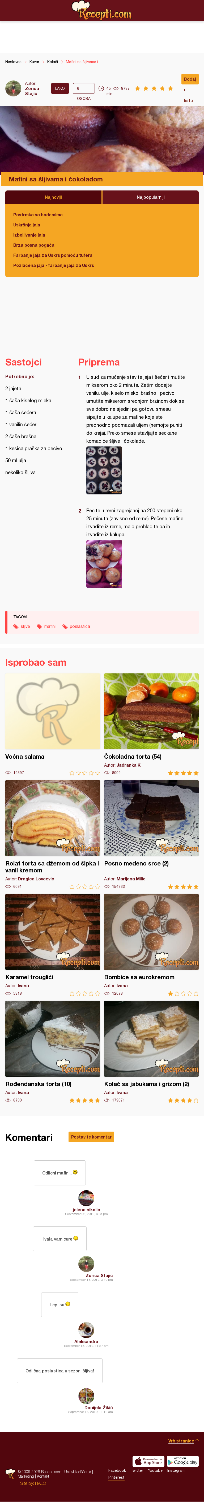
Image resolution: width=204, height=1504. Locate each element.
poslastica (80, 626)
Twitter (137, 1473)
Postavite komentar (91, 1136)
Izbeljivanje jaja (29, 234)
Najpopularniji (151, 197)
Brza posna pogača (33, 244)
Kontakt (43, 1478)
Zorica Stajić (32, 91)
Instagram (176, 1473)
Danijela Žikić (98, 1409)
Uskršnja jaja (26, 224)
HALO (40, 1485)
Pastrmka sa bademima (38, 214)
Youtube (155, 1473)
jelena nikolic (86, 1210)
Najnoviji (53, 197)
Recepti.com (102, 10)
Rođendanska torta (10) (52, 1052)
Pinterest (116, 1480)
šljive (25, 626)
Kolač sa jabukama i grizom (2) (151, 1052)
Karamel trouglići (52, 945)
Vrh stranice (181, 1443)
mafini (50, 626)
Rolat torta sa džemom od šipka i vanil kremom (52, 834)
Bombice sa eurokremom (151, 945)
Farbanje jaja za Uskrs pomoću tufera (52, 255)
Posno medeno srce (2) (151, 834)
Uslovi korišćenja (77, 1474)
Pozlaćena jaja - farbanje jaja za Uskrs (53, 265)
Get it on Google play (183, 1463)
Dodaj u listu (190, 80)
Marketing (26, 1478)
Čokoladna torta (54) (151, 724)
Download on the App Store (148, 1463)
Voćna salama (52, 724)
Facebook (117, 1473)
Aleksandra (86, 1343)
